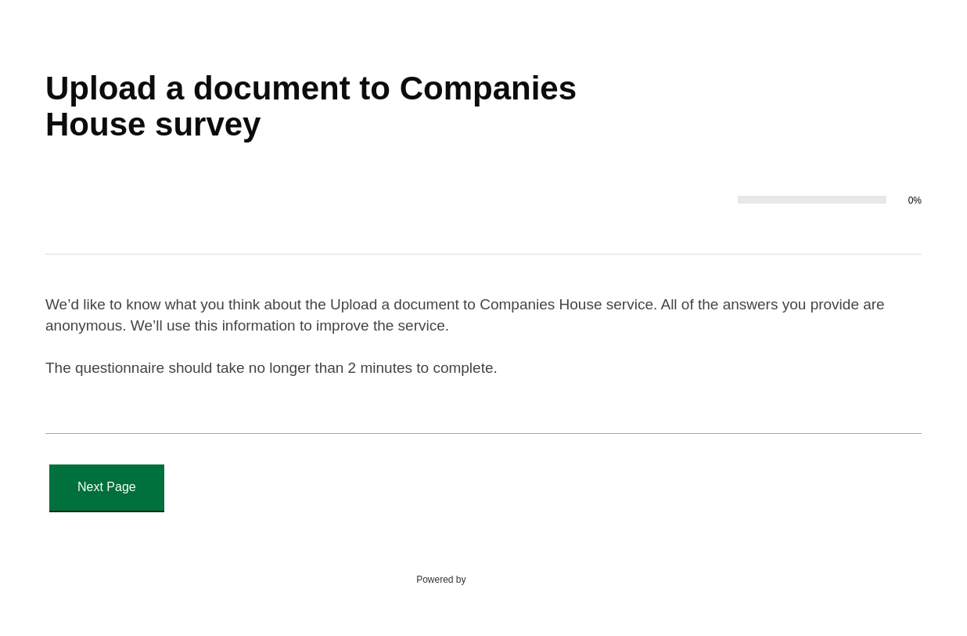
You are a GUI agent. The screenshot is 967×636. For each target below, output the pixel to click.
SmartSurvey (512, 579)
